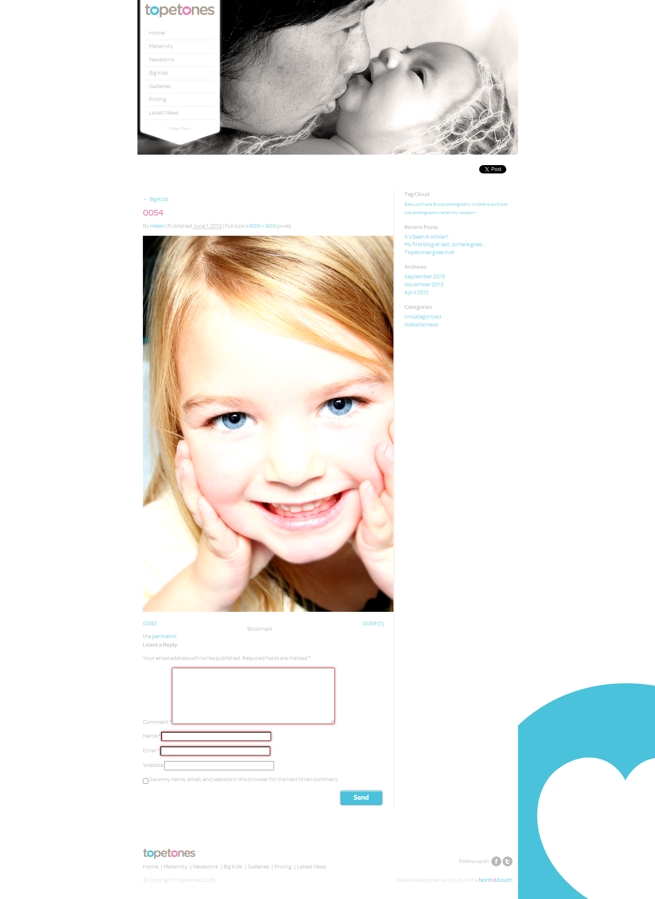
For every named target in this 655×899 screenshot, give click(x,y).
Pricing (157, 99)
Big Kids (158, 73)
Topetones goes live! (429, 252)
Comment (157, 722)
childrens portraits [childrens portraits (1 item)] (490, 204)
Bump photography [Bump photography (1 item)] (452, 204)
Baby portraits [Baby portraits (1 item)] (418, 204)
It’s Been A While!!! (426, 237)
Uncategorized (422, 316)
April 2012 (416, 292)
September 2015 (424, 276)
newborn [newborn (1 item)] (467, 212)
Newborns (161, 59)
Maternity (161, 46)
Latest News (163, 113)
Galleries (159, 86)
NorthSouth (496, 880)
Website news (421, 324)
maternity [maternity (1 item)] (448, 212)
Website (153, 765)
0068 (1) (373, 623)
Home (157, 33)
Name (151, 736)
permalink (164, 636)
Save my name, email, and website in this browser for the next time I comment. (244, 779)
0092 (150, 623)
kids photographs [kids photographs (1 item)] (421, 212)
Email (151, 750)
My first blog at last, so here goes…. (445, 244)
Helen (157, 226)
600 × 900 (262, 226)
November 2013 (423, 284)
